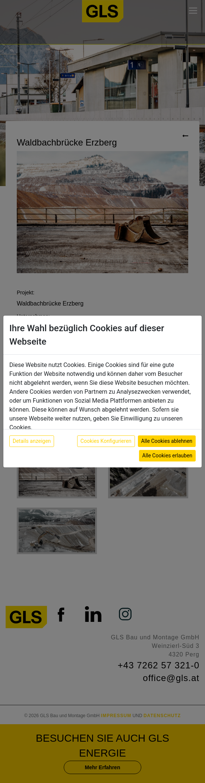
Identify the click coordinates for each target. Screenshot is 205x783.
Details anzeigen (32, 441)
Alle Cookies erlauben (167, 455)
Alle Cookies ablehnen (166, 441)
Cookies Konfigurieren (106, 441)
